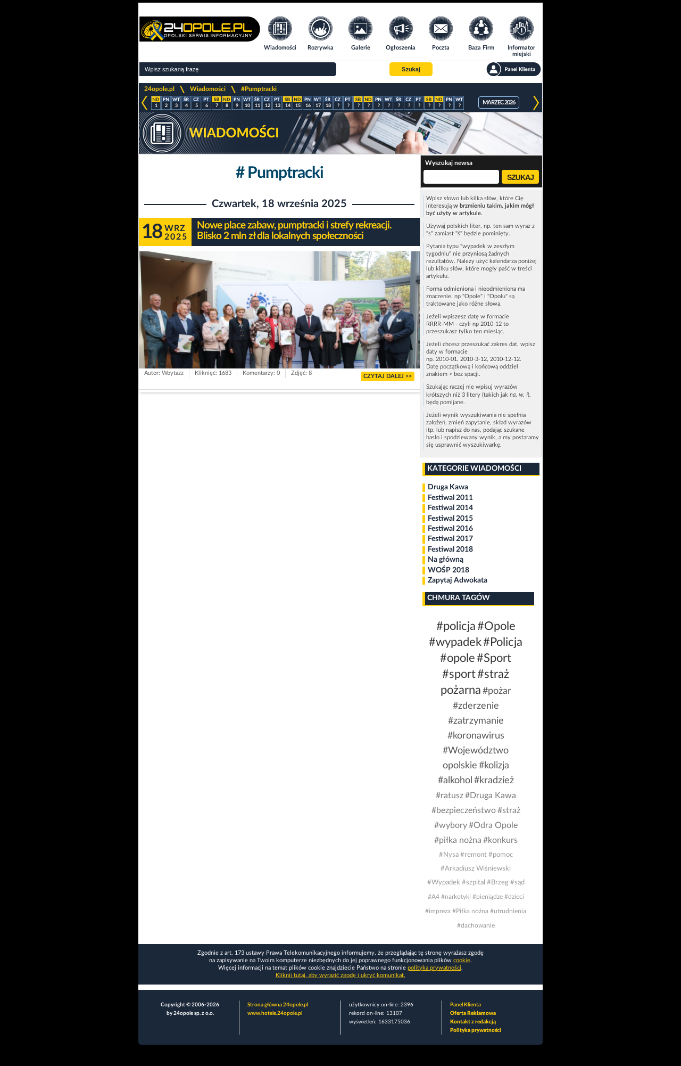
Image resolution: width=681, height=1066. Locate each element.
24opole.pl (159, 89)
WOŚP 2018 (448, 570)
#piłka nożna (457, 840)
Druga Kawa (448, 487)
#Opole (496, 626)
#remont (473, 854)
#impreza (438, 911)
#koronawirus (475, 736)
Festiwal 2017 (450, 539)
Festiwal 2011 (450, 498)
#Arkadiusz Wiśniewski (476, 868)
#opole (457, 658)
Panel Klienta (465, 1004)
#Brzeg (498, 882)
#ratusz (449, 795)
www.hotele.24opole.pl (274, 1013)
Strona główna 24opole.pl (277, 1004)
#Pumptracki (259, 89)
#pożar (497, 691)
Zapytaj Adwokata (457, 580)
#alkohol (455, 780)
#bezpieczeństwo (463, 810)
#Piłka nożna (470, 911)
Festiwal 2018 (450, 549)
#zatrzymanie (476, 721)
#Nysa (449, 854)
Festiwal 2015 (450, 518)
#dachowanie (476, 925)
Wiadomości (208, 89)
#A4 (433, 896)
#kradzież (494, 780)
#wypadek (455, 642)
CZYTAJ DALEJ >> (387, 376)
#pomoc (500, 854)
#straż (508, 810)
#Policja (502, 642)
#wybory (450, 825)
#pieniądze (487, 896)
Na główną (445, 559)
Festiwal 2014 (450, 508)
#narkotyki (456, 896)
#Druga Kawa (490, 795)
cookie (461, 960)
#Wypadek (443, 882)
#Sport (494, 658)
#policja (456, 626)
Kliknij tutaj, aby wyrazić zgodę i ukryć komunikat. (340, 975)
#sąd (517, 882)
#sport (459, 674)
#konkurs (500, 840)
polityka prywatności (434, 968)
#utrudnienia (508, 911)
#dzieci (514, 896)
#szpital (473, 882)
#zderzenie (476, 706)
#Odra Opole (493, 825)
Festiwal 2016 (450, 528)
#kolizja (494, 765)
